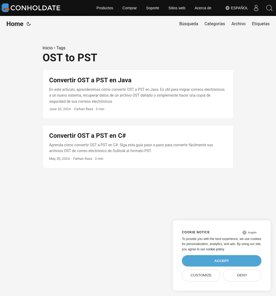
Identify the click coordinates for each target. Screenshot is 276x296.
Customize (201, 275)
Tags (60, 47)
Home (14, 24)
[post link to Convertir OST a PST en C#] (138, 146)
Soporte (152, 8)
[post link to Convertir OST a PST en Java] (138, 94)
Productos (105, 8)
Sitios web (176, 8)
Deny (242, 275)
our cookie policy (212, 249)
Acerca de (203, 8)
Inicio (48, 47)
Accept (221, 261)
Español (236, 8)
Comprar (129, 8)
